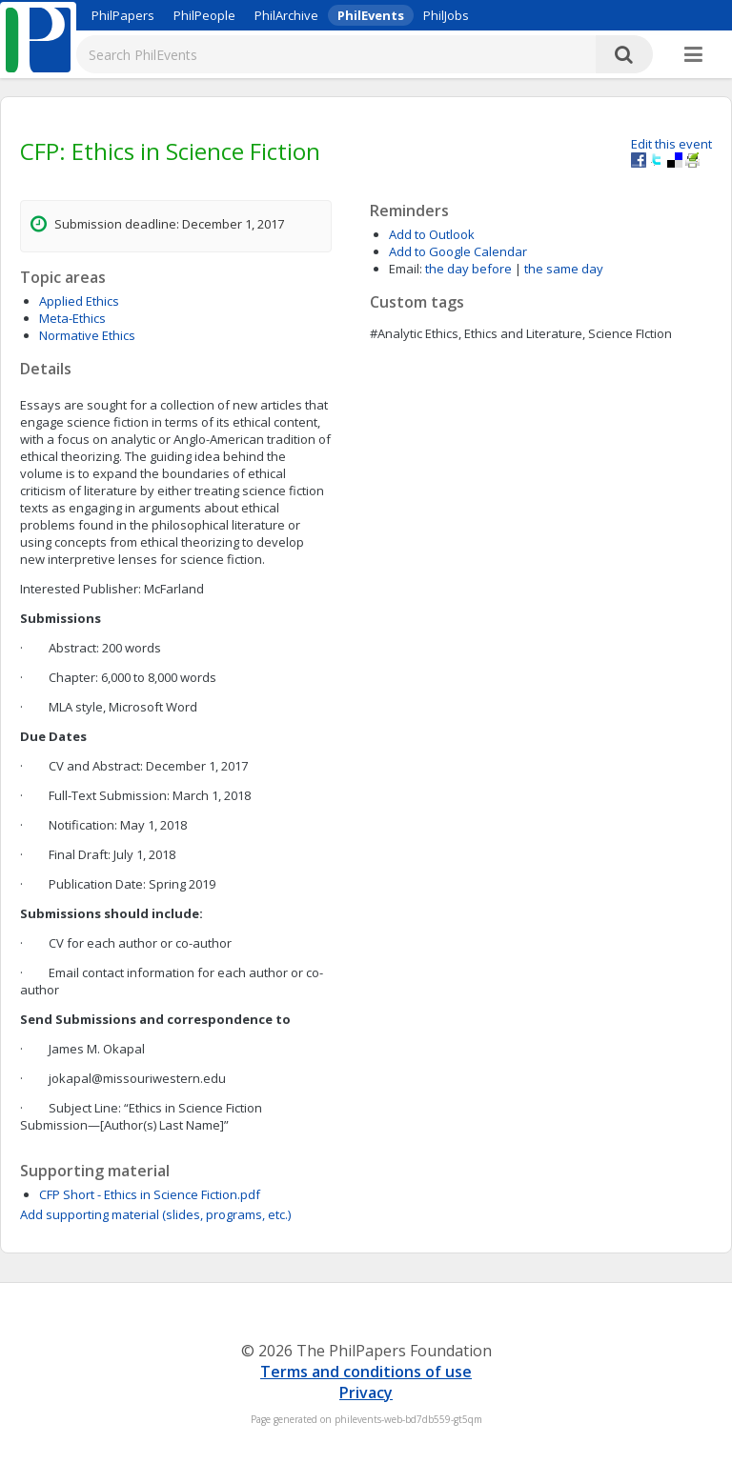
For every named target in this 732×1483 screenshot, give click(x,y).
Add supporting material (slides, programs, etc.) (155, 1214)
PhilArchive (286, 15)
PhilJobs (446, 15)
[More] (693, 55)
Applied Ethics (79, 301)
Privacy (366, 1392)
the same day (563, 268)
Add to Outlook (432, 234)
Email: (405, 268)
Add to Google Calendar (458, 251)
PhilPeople (204, 15)
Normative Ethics (87, 335)
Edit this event (671, 143)
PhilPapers (123, 15)
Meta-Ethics (72, 318)
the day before (468, 268)
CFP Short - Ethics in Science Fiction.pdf (149, 1194)
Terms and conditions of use (366, 1371)
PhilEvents (370, 15)
